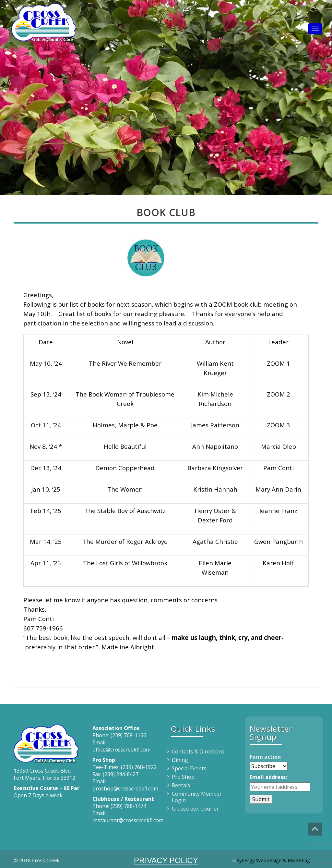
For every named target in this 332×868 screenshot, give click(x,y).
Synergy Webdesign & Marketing (273, 860)
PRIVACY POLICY (166, 860)
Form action (265, 756)
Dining (180, 760)
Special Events (189, 768)
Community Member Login (197, 797)
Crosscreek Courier (195, 808)
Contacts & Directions (198, 751)
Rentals (181, 785)
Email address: (268, 777)
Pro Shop (183, 776)
